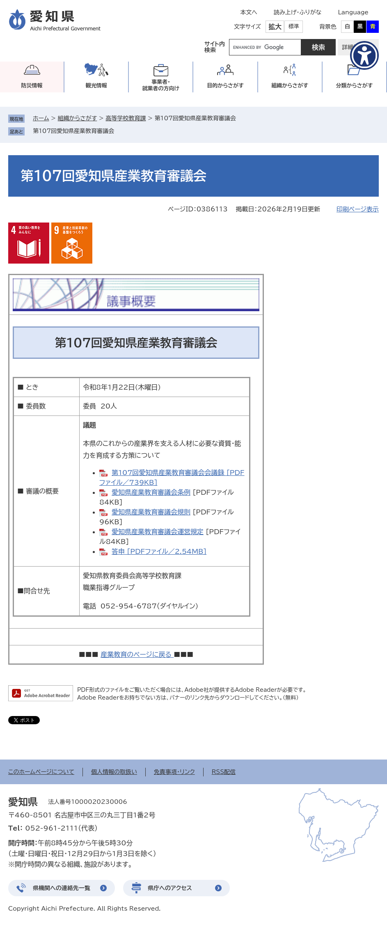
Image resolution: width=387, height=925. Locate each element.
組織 (289, 85)
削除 (120, 131)
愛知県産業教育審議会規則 (151, 512)
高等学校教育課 (125, 118)
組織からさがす (77, 118)
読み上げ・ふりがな (297, 12)
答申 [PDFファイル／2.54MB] (159, 551)
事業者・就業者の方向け (161, 85)
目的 (225, 85)
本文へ (248, 12)
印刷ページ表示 (358, 209)
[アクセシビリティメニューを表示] (364, 55)
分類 (354, 85)
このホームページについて (41, 772)
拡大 (275, 26)
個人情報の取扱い (114, 772)
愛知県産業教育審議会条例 (151, 492)
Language (353, 12)
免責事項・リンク (174, 772)
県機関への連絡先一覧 (61, 888)
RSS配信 (224, 772)
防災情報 (32, 85)
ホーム (41, 118)
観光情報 (96, 85)
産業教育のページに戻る (137, 654)
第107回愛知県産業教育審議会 (73, 131)
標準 (294, 26)
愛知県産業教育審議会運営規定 (158, 531)
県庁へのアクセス (170, 888)
